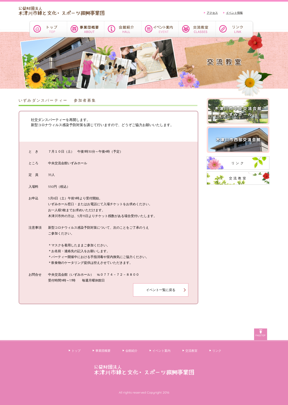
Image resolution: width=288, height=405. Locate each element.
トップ (76, 350)
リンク (238, 163)
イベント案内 (161, 350)
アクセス (212, 12)
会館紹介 (131, 350)
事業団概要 (103, 350)
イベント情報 (234, 12)
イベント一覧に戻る (160, 290)
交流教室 (238, 178)
